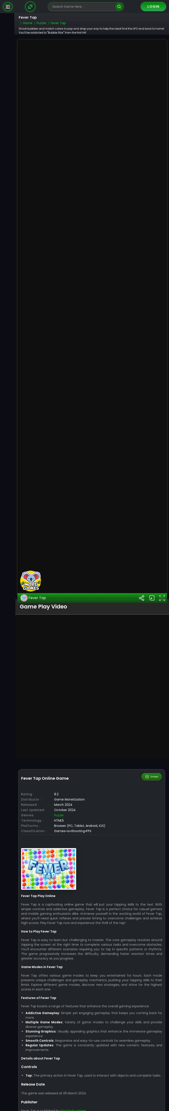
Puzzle (59, 787)
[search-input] (82, 6)
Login (153, 6)
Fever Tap (33, 569)
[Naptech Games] (30, 6)
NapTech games (73, 1082)
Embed (151, 749)
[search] (119, 7)
